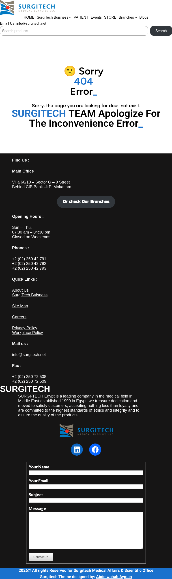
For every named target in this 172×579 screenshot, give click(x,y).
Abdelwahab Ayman (114, 576)
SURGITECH (25, 389)
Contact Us (40, 557)
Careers (19, 317)
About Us (20, 290)
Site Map (20, 306)
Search (161, 31)
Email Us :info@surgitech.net (23, 23)
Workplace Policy (27, 332)
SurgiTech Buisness (29, 295)
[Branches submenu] (136, 17)
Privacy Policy (24, 328)
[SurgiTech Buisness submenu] (70, 17)
